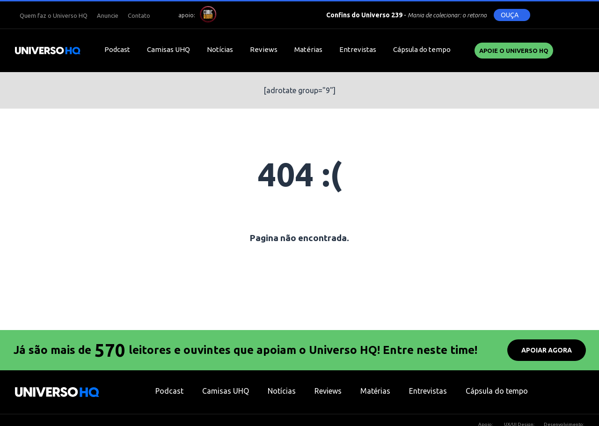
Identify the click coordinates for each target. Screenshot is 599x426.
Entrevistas (357, 49)
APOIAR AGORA (546, 350)
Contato (139, 15)
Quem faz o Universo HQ (54, 15)
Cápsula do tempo (422, 49)
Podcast (117, 49)
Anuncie (107, 15)
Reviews (264, 49)
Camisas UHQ (168, 49)
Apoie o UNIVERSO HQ (513, 50)
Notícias (220, 49)
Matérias (308, 49)
